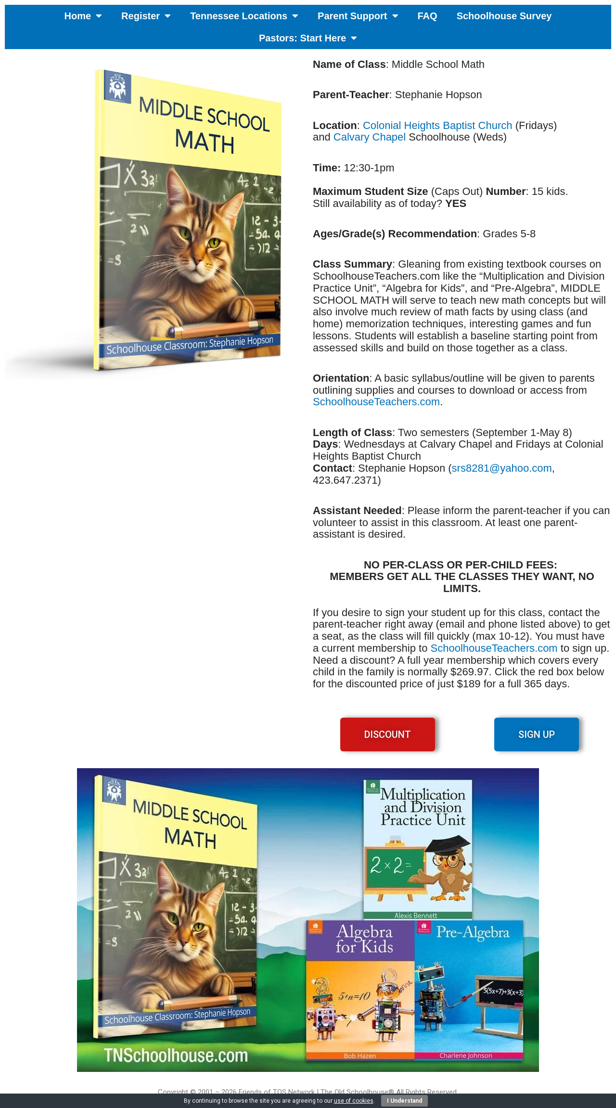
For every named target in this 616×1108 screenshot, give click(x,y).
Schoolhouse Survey (504, 16)
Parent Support (358, 16)
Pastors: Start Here (308, 38)
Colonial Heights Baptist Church (438, 125)
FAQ (427, 16)
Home (83, 16)
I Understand (404, 1100)
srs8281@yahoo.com (502, 468)
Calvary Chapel (370, 137)
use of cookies (353, 1100)
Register (146, 16)
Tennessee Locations (244, 16)
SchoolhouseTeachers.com (376, 402)
